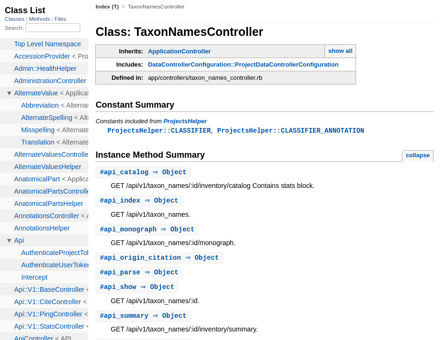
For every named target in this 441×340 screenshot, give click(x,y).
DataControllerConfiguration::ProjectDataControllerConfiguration (243, 64)
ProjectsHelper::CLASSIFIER (159, 130)
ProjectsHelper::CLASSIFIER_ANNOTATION (291, 130)
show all (340, 50)
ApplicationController (179, 51)
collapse (418, 155)
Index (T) (107, 6)
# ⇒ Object (144, 173)
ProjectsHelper (185, 121)
